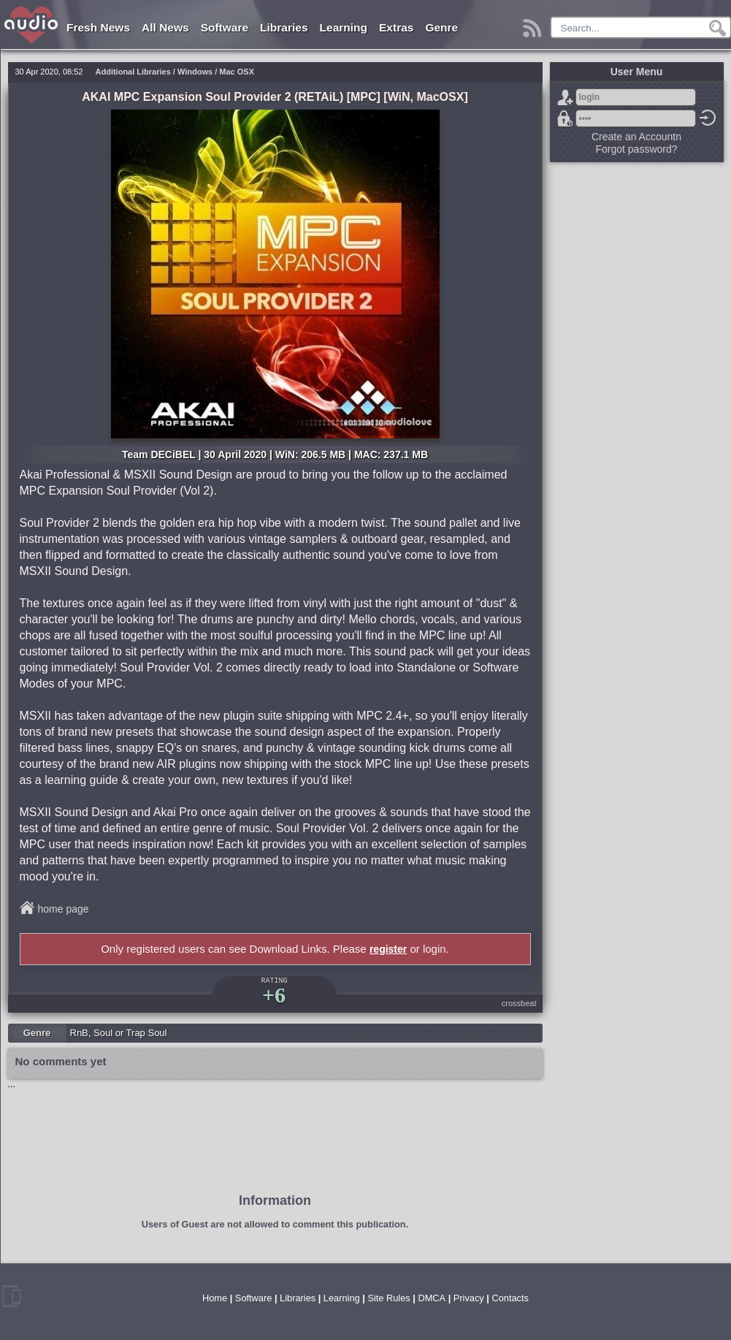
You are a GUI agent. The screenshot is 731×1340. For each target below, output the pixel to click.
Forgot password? (565, 118)
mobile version (12, 1296)
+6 (274, 995)
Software (224, 27)
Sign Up (565, 97)
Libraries (283, 27)
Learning (343, 27)
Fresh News (98, 27)
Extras (396, 27)
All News (165, 27)
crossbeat (519, 1003)
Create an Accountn (636, 136)
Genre (441, 27)
